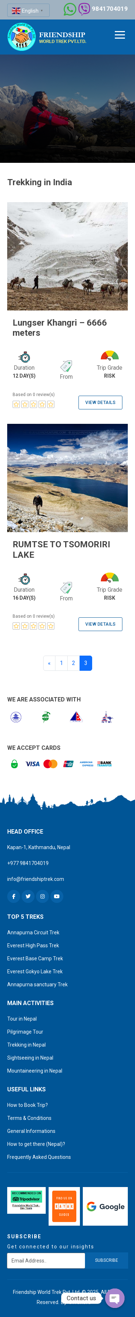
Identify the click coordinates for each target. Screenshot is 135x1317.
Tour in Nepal (22, 1019)
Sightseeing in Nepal (30, 1058)
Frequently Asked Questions (39, 1157)
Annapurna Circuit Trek (33, 932)
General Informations (31, 1131)
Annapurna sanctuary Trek (37, 984)
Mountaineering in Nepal (34, 1071)
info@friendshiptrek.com (35, 879)
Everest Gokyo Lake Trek (35, 971)
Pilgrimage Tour (25, 1032)
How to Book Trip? (27, 1105)
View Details (100, 402)
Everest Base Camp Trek (35, 958)
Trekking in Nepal (26, 1045)
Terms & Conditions (29, 1118)
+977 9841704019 (28, 863)
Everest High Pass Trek (33, 945)
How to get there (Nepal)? (36, 1144)
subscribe (106, 1260)
